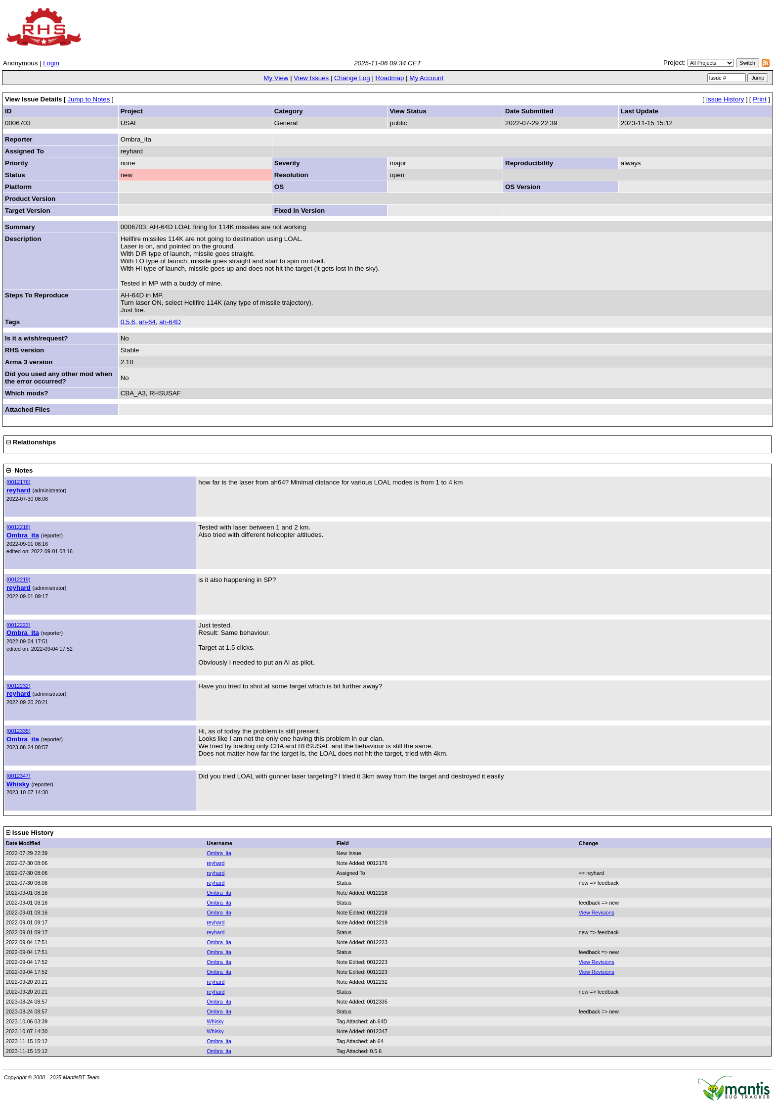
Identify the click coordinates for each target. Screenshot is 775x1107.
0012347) (19, 776)
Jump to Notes (88, 99)
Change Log (352, 78)
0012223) (19, 625)
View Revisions (596, 912)
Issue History (725, 99)
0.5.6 (128, 322)
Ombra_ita (22, 535)
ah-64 (147, 322)
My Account (426, 78)
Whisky (18, 784)
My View (275, 78)
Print (759, 99)
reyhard (18, 490)
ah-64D (170, 322)
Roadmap (390, 78)
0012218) (19, 527)
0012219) (19, 579)
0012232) (19, 686)
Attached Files (27, 409)
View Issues (311, 78)
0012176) (19, 482)
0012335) (19, 731)
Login (51, 63)
